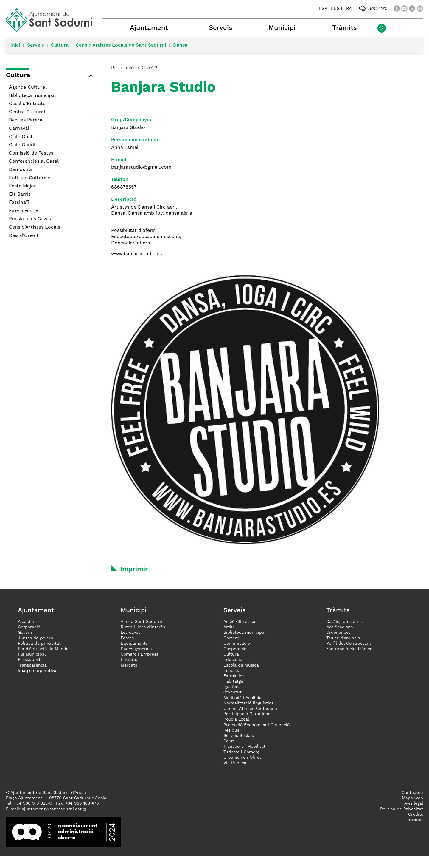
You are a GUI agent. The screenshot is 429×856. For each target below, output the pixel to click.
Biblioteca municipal (32, 95)
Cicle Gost (21, 137)
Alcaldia (26, 622)
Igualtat (231, 687)
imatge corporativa (37, 671)
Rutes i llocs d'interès (143, 627)
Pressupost (29, 660)
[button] (51, 76)
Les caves (130, 632)
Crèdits (415, 814)
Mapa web (412, 798)
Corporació (29, 627)
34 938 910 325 (32, 803)
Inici (15, 45)
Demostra (20, 169)
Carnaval (19, 128)
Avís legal (413, 803)
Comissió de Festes (31, 153)
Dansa (180, 45)
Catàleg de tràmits (345, 622)
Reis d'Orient (24, 235)
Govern (25, 632)
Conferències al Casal (34, 161)
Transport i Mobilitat (244, 746)
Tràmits (344, 28)
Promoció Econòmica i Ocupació (256, 725)
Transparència (32, 665)
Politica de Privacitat (401, 809)
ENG (335, 9)
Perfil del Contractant (348, 643)
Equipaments (134, 643)
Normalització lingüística (248, 703)
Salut (228, 741)
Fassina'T (19, 202)
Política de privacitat (39, 643)
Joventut (232, 692)
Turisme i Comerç (241, 752)
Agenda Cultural (28, 87)
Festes (127, 638)
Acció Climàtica (239, 622)
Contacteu (412, 793)
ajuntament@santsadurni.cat (52, 809)
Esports (231, 671)
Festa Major (22, 186)
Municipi (282, 28)
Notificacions (339, 627)
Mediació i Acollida (242, 698)
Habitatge (233, 681)
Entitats (129, 660)
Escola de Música (241, 665)
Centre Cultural (27, 112)
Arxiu (228, 627)
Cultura (60, 45)
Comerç (231, 638)
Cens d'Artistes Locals (34, 227)
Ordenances (338, 632)
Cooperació (234, 649)
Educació (232, 660)
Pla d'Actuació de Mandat (44, 649)
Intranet (414, 820)
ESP (323, 9)
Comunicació (236, 643)
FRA (347, 9)
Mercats (129, 665)
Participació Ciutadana (247, 714)
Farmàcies (233, 676)
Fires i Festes (24, 211)
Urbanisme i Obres (242, 757)
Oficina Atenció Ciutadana (250, 709)
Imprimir (134, 569)
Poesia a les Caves (30, 219)
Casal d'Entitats (27, 103)
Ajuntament (149, 28)
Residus (231, 730)
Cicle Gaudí (22, 145)
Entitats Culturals (29, 178)
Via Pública (234, 763)
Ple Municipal (32, 654)
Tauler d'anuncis (343, 638)
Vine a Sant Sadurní (141, 622)
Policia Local (236, 719)
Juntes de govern (35, 638)
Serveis (220, 28)
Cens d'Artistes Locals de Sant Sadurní (121, 45)
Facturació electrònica (349, 649)
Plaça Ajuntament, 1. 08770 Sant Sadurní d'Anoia (56, 798)
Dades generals (136, 649)
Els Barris (20, 194)
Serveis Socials (238, 736)
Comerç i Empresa (139, 654)
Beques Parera (25, 120)
